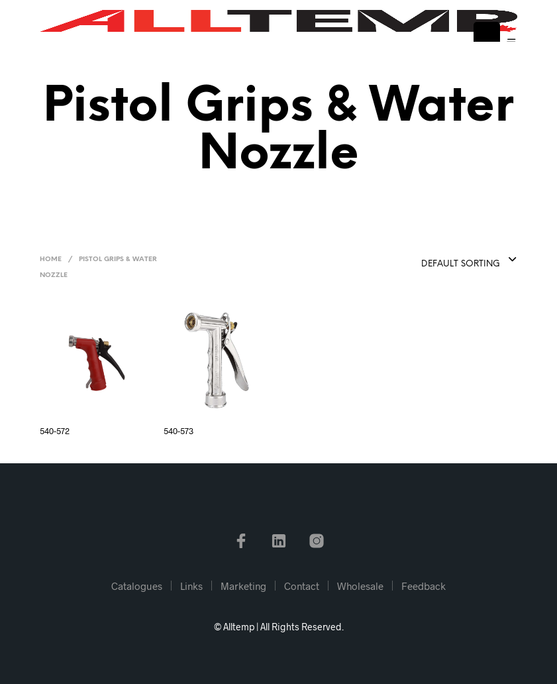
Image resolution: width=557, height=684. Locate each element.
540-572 (55, 431)
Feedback (423, 586)
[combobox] (436, 260)
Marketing (243, 586)
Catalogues (136, 586)
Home (51, 259)
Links (191, 586)
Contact (301, 586)
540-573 (178, 431)
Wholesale (360, 586)
